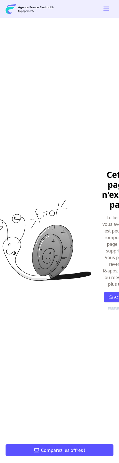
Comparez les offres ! (59, 450)
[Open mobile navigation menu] (106, 9)
